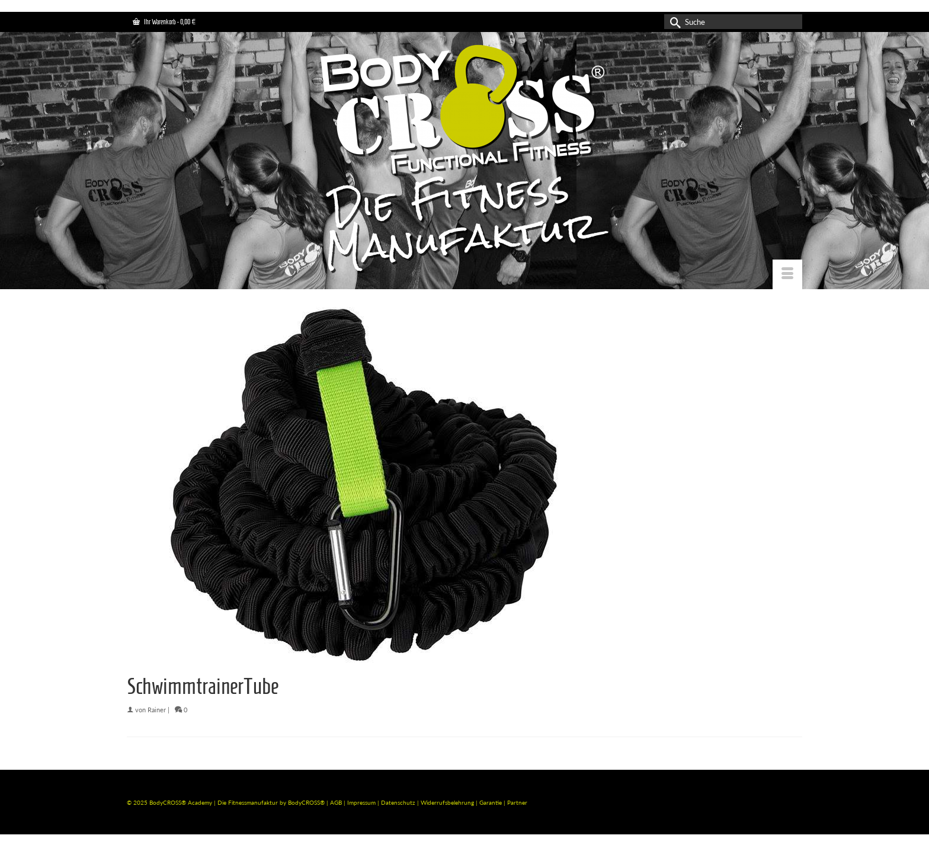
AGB (336, 802)
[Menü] (787, 274)
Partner (517, 802)
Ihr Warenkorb (164, 21)
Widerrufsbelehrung (448, 802)
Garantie (491, 802)
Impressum (361, 802)
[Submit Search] (673, 21)
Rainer (157, 709)
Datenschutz (399, 802)
